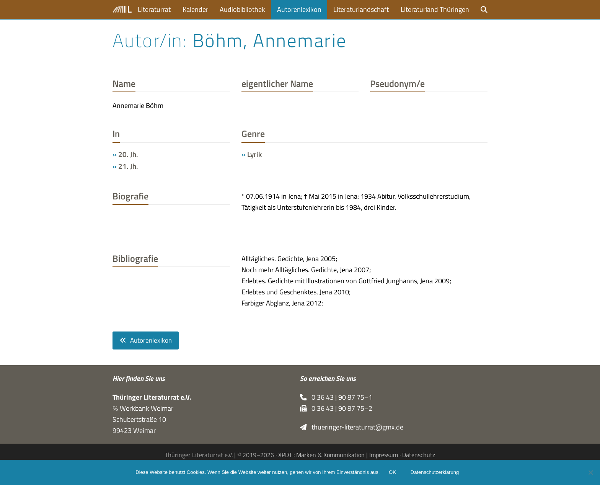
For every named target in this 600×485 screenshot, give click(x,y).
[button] (484, 9)
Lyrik (254, 154)
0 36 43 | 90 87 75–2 (336, 408)
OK (392, 472)
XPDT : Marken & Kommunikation (321, 454)
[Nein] (590, 472)
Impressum (383, 454)
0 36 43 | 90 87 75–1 (336, 397)
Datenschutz (418, 454)
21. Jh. (128, 166)
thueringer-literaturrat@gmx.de (351, 427)
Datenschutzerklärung (435, 472)
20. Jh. (128, 154)
